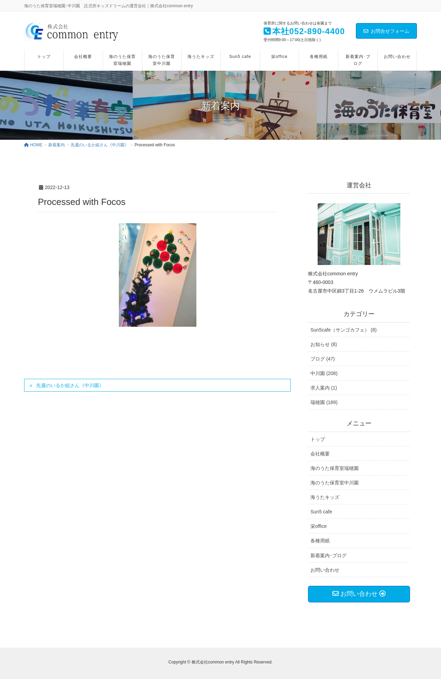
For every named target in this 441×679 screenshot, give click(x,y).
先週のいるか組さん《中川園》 (70, 385)
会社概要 (320, 453)
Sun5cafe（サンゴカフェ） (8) (343, 330)
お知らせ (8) (323, 344)
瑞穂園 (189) (324, 402)
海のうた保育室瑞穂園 (334, 468)
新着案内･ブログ (328, 555)
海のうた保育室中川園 (334, 482)
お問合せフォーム (386, 31)
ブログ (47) (322, 359)
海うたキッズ (324, 497)
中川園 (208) (324, 373)
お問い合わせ (324, 570)
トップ (317, 439)
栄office (318, 526)
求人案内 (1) (323, 388)
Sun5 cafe (321, 511)
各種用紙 (320, 540)
